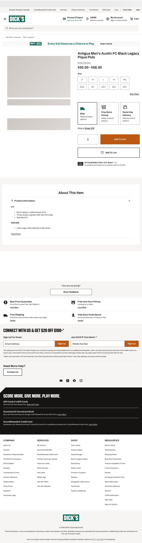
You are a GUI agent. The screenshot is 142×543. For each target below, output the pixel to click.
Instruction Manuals (112, 486)
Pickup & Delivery (78, 10)
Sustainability (8, 482)
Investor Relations (10, 477)
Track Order (127, 10)
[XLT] (92, 87)
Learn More (106, 44)
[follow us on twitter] (67, 381)
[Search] (73, 28)
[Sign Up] (62, 344)
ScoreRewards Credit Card (47, 454)
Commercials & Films (11, 473)
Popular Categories (78, 491)
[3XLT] (114, 87)
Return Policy (110, 445)
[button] (90, 128)
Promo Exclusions (111, 468)
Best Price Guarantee (113, 459)
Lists (116, 10)
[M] (92, 79)
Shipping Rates (111, 454)
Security (108, 491)
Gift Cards (106, 10)
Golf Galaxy (75, 463)
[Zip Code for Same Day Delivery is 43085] (95, 19)
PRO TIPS (108, 500)
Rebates (74, 477)
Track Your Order (43, 463)
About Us (6, 445)
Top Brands (75, 486)
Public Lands (76, 468)
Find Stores (93, 10)
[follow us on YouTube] (61, 381)
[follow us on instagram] (81, 381)
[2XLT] (103, 87)
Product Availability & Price (115, 463)
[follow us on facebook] (74, 381)
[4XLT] (124, 87)
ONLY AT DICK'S (111, 504)
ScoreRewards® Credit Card (45, 10)
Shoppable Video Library (80, 482)
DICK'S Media (8, 463)
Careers (6, 450)
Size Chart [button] (134, 94)
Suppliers (7, 491)
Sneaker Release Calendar (19, 10)
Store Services (42, 468)
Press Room (8, 486)
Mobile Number (80, 344)
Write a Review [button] (84, 63)
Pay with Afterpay (43, 486)
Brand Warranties (111, 482)
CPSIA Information (112, 495)
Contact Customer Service (47, 459)
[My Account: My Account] (117, 19)
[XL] (114, 79)
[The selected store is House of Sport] (73, 19)
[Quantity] (88, 139)
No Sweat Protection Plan (115, 477)
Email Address (12, 344)
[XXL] (124, 79)
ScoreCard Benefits (44, 450)
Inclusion (6, 468)
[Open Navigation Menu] (5, 19)
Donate (80, 321)
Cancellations (110, 450)
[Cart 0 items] (134, 19)
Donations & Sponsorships (13, 454)
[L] (103, 79)
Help (138, 10)
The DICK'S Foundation (12, 459)
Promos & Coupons (78, 473)
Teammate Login (9, 495)
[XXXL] (82, 87)
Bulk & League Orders (79, 459)
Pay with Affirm (42, 482)
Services (63, 10)
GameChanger (76, 454)
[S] (82, 79)
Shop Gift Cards (33, 404)
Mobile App (41, 477)
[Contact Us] (12, 372)
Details (12, 321)
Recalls (108, 473)
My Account (41, 445)
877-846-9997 (98, 539)
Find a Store (75, 445)
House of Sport (76, 450)
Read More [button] (16, 234)
